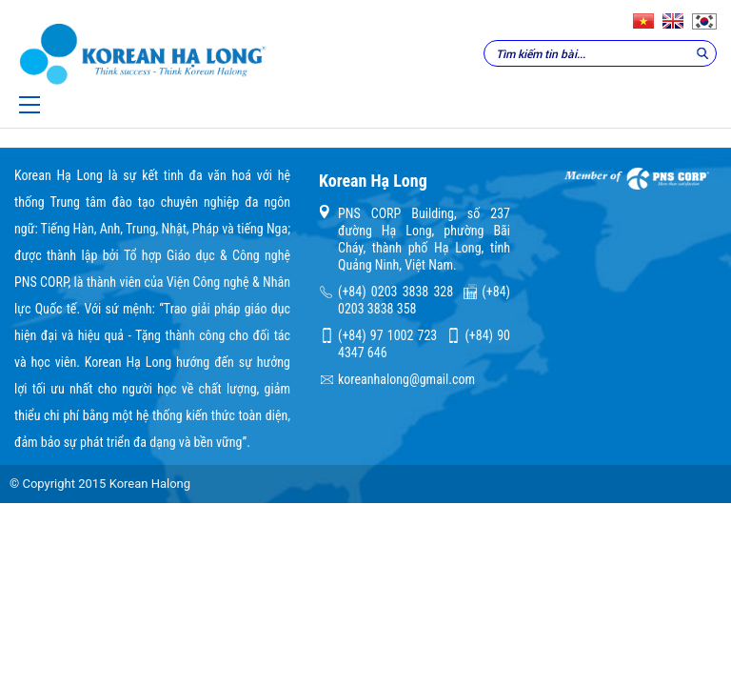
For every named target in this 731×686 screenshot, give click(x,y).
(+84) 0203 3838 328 (395, 291)
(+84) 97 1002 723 (387, 335)
